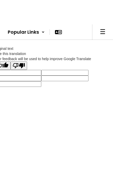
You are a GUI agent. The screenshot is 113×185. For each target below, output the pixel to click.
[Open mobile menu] (102, 32)
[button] (26, 32)
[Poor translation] (19, 65)
